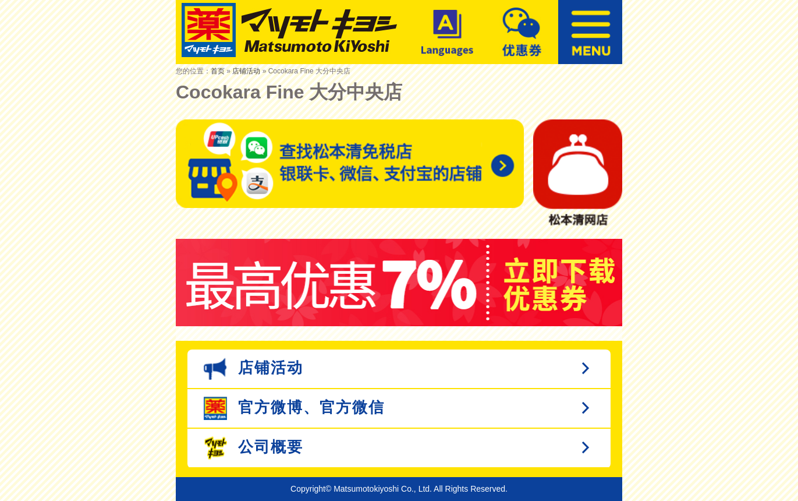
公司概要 (253, 448)
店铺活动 (246, 71)
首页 (218, 71)
